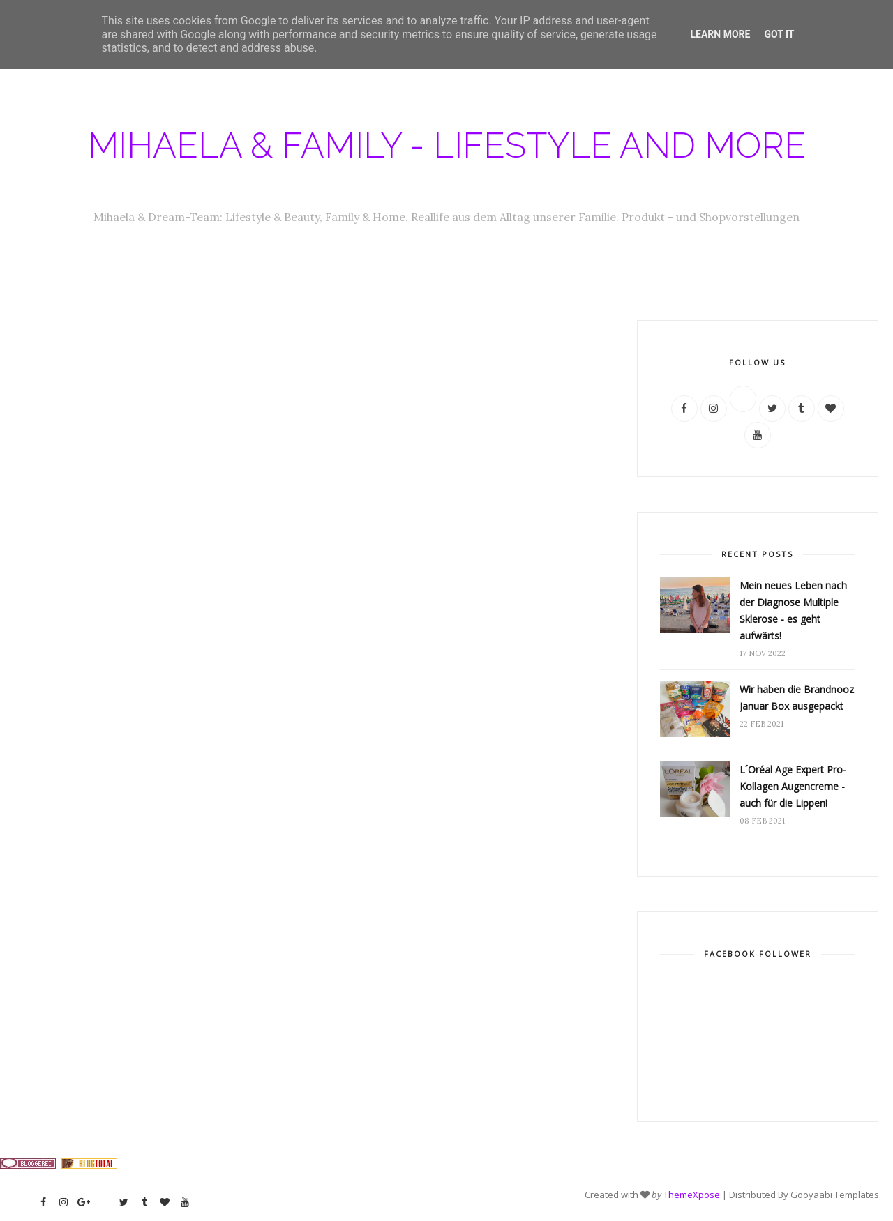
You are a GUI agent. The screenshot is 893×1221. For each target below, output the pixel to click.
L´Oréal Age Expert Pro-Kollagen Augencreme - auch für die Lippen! (793, 786)
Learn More (720, 34)
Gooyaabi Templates (834, 1194)
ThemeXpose (691, 1194)
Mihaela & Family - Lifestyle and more (447, 145)
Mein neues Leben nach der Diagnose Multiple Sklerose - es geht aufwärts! (793, 610)
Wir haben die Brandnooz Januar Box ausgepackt (797, 698)
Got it (779, 34)
